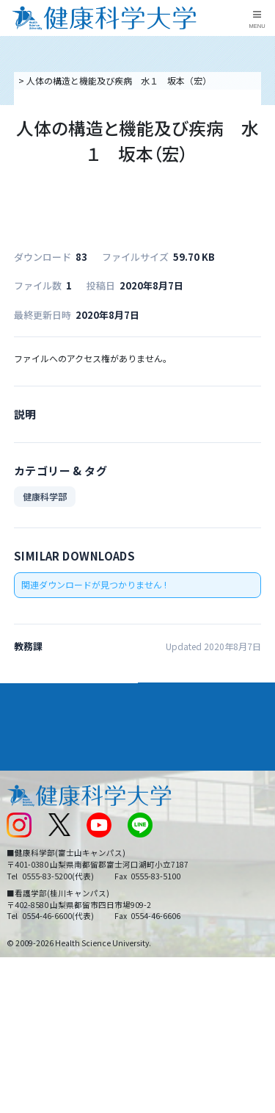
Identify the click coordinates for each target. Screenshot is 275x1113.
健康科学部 (45, 509)
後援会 (19, 785)
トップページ (42, 80)
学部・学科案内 (179, 707)
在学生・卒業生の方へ (187, 882)
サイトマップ (169, 858)
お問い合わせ (169, 810)
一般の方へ (165, 907)
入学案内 (26, 734)
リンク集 (160, 785)
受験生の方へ (32, 882)
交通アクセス (32, 810)
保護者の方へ (32, 907)
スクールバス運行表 (45, 858)
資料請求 (261, 160)
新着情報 (23, 834)
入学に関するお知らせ (187, 834)
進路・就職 (168, 734)
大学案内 (26, 707)
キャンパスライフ (47, 760)
